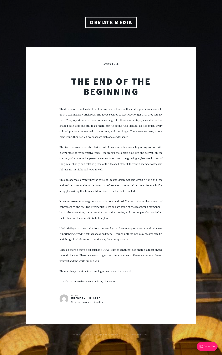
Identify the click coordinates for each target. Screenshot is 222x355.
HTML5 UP (113, 335)
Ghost (145, 335)
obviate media (111, 22)
